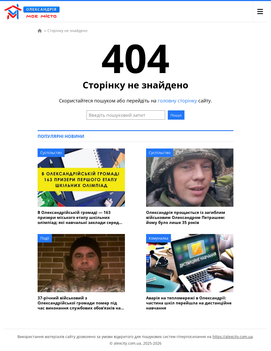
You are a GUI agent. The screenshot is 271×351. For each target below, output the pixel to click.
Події (44, 238)
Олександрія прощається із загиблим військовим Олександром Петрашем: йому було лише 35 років (185, 217)
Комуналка (158, 238)
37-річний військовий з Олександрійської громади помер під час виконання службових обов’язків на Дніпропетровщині (79, 302)
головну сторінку (177, 100)
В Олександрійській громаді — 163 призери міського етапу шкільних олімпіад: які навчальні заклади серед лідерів (78, 217)
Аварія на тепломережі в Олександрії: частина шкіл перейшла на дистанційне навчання (189, 302)
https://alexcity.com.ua (233, 336)
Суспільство (51, 152)
